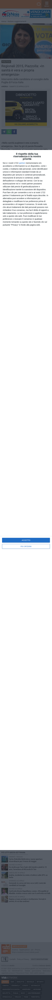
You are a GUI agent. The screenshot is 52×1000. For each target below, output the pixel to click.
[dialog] (26, 500)
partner (22, 163)
